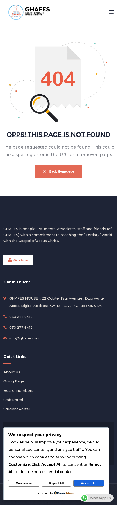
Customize (24, 483)
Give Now (20, 260)
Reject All (56, 483)
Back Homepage (58, 171)
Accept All (89, 483)
